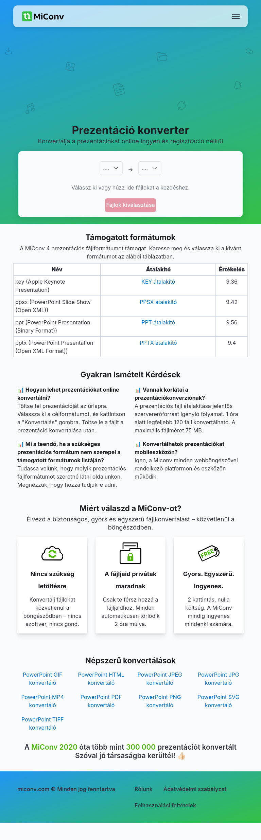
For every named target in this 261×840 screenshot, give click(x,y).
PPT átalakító (158, 322)
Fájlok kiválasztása (130, 204)
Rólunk (144, 789)
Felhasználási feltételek (165, 805)
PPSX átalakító (158, 302)
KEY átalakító (158, 281)
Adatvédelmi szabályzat (194, 789)
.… (106, 168)
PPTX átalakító (158, 342)
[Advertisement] (130, 84)
